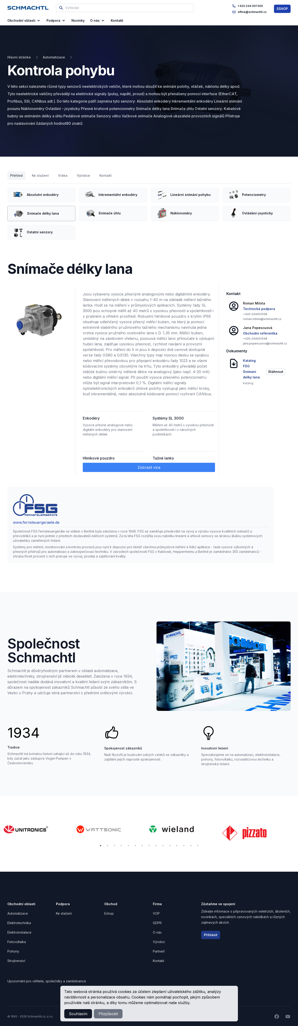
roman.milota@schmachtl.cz (262, 319)
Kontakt (105, 175)
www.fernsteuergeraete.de (36, 522)
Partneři (159, 951)
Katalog (248, 383)
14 (190, 845)
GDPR (157, 923)
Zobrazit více (149, 467)
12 (177, 845)
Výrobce (83, 175)
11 (170, 845)
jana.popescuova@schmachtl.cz (265, 343)
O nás (97, 20)
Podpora (56, 20)
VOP (156, 913)
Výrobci (159, 942)
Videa (63, 175)
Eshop (109, 913)
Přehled (16, 175)
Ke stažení (40, 175)
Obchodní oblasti (24, 20)
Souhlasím (78, 1013)
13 (183, 845)
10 (163, 845)
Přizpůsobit (108, 1013)
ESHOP (282, 9)
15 (197, 845)
